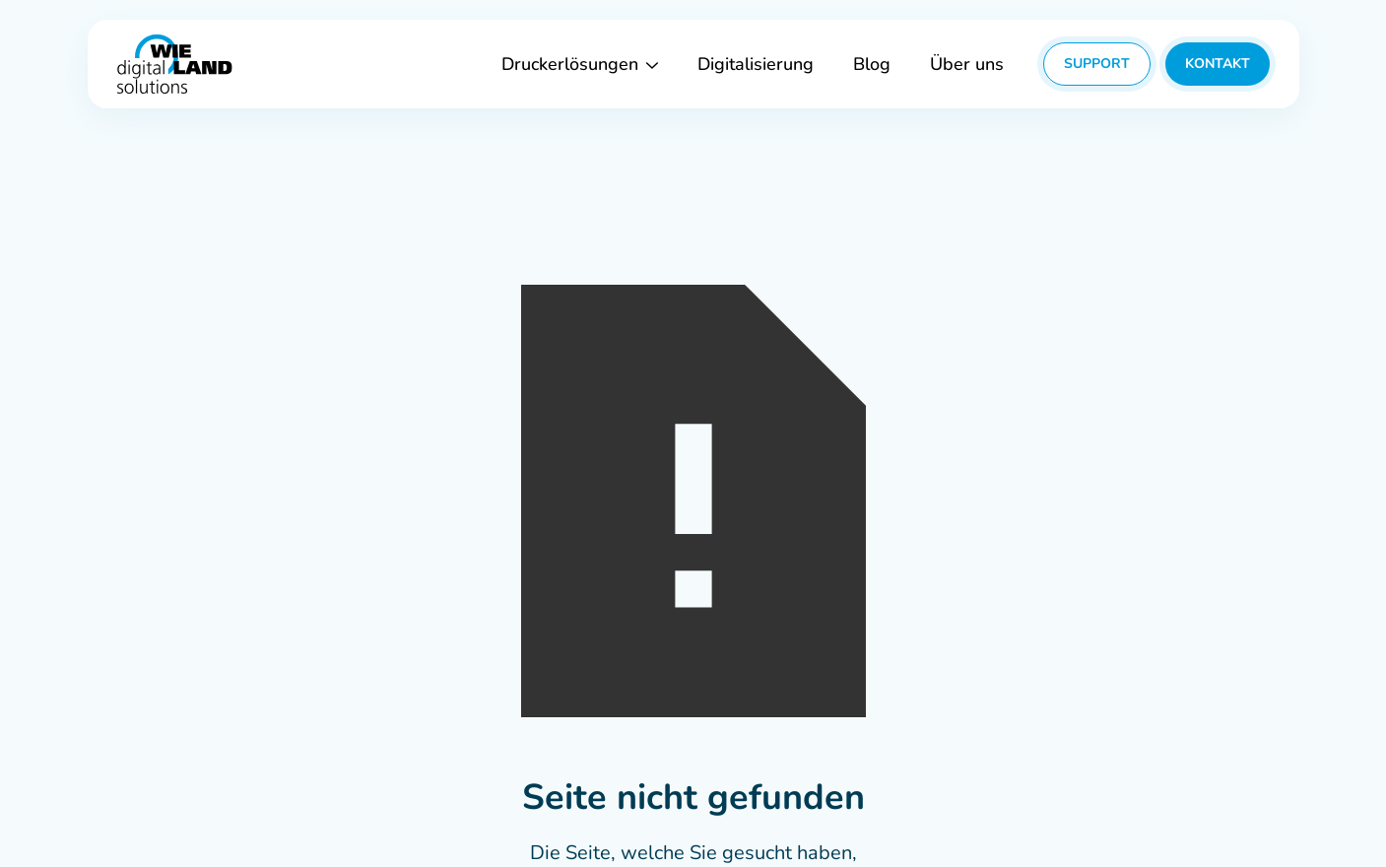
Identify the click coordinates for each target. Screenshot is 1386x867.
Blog (872, 64)
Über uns (967, 64)
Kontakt (1217, 63)
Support (1097, 63)
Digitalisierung (755, 64)
